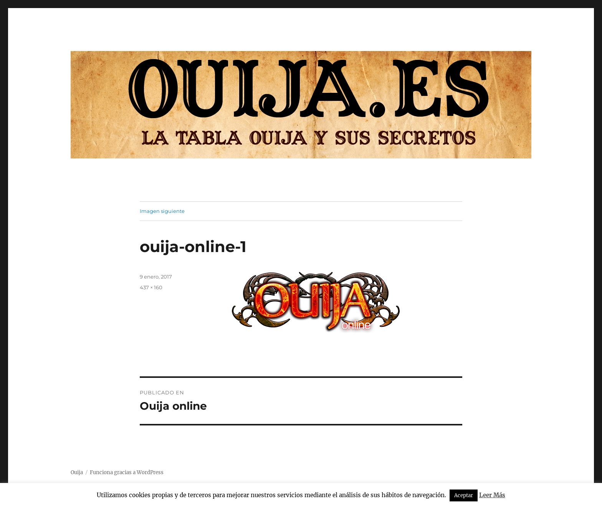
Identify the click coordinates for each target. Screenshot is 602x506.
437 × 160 (151, 287)
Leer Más (492, 495)
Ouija (77, 472)
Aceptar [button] (463, 495)
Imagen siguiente (162, 211)
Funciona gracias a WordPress (127, 472)
